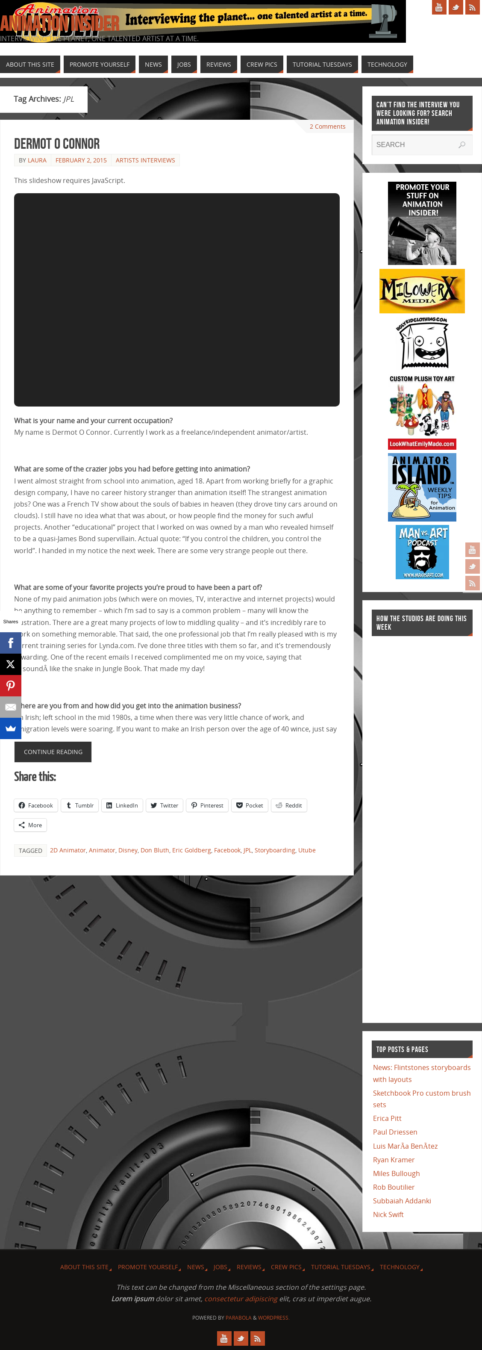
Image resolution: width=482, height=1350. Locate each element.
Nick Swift (388, 1214)
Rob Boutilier (394, 1187)
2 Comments (328, 126)
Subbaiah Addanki (402, 1201)
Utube (307, 850)
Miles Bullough (396, 1173)
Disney (128, 850)
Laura (37, 160)
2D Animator (68, 850)
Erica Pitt (387, 1118)
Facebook (227, 850)
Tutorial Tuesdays (340, 1267)
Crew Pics (286, 1267)
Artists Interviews (145, 160)
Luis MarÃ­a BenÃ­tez (405, 1146)
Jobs (220, 1267)
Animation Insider (59, 24)
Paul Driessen (395, 1132)
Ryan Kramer (394, 1159)
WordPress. (274, 1317)
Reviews (249, 1267)
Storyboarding (275, 850)
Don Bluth (155, 850)
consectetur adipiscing (240, 1298)
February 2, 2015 (81, 160)
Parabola (239, 1317)
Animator (102, 850)
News (195, 1267)
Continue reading (53, 752)
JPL (248, 850)
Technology (400, 1267)
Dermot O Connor (57, 143)
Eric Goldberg (191, 850)
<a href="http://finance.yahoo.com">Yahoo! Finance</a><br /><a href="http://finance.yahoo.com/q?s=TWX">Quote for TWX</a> (406, 825)
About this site (84, 1267)
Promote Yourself (148, 1267)
